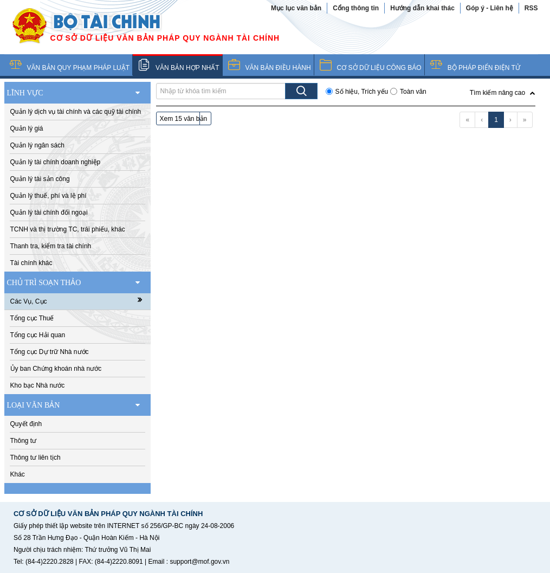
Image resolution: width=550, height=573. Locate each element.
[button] (502, 91)
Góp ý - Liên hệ (489, 8)
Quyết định (26, 424)
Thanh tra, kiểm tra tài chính (51, 246)
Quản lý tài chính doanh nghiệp (55, 162)
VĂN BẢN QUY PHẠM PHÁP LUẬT (78, 68)
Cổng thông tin (356, 8)
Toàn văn (413, 91)
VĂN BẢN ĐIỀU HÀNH (278, 68)
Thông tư (23, 441)
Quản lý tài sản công (40, 179)
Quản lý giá (26, 128)
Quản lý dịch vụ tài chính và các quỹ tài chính (75, 111)
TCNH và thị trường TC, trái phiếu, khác (67, 229)
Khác (17, 474)
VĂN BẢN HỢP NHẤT (187, 68)
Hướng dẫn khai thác (422, 8)
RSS (531, 8)
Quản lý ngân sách (37, 145)
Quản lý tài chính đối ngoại (49, 212)
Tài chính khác (31, 263)
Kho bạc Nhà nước (37, 385)
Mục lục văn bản (296, 8)
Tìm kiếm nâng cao (497, 92)
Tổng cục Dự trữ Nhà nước (49, 352)
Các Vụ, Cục (80, 300)
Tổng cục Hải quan (38, 335)
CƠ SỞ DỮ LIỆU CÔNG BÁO (379, 68)
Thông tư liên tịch (35, 457)
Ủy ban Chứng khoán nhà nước (56, 368)
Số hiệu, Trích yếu (362, 91)
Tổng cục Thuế (32, 318)
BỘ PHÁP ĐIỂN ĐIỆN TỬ (484, 68)
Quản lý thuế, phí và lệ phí (48, 195)
